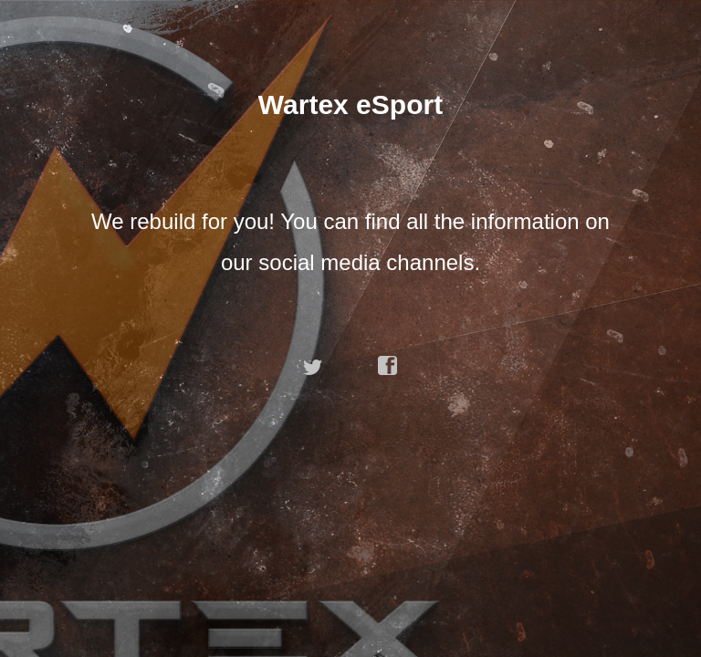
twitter (313, 366)
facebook (388, 366)
